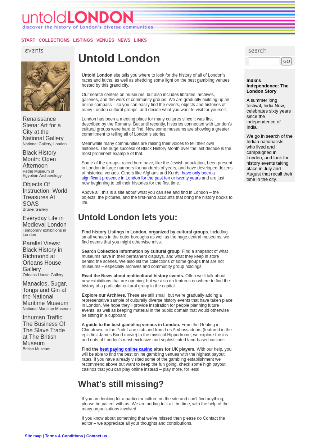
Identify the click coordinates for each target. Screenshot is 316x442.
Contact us (96, 436)
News (124, 40)
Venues (105, 40)
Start (28, 40)
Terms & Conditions (64, 436)
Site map (33, 436)
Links (140, 40)
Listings (83, 40)
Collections (54, 40)
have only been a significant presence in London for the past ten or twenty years (148, 175)
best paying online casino (126, 349)
